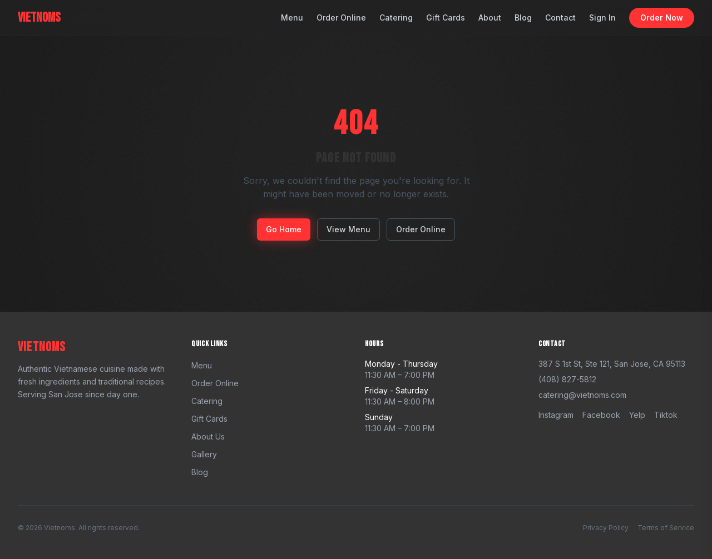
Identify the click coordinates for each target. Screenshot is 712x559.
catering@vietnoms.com (582, 395)
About (489, 17)
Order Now (661, 17)
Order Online (341, 17)
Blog (523, 17)
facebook (601, 415)
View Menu (348, 229)
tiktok (666, 415)
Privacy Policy (606, 527)
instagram (555, 415)
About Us (208, 436)
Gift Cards (445, 17)
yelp (637, 415)
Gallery (204, 454)
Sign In (602, 17)
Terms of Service (665, 527)
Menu (292, 17)
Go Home (283, 229)
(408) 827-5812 (567, 379)
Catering (396, 17)
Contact (560, 17)
